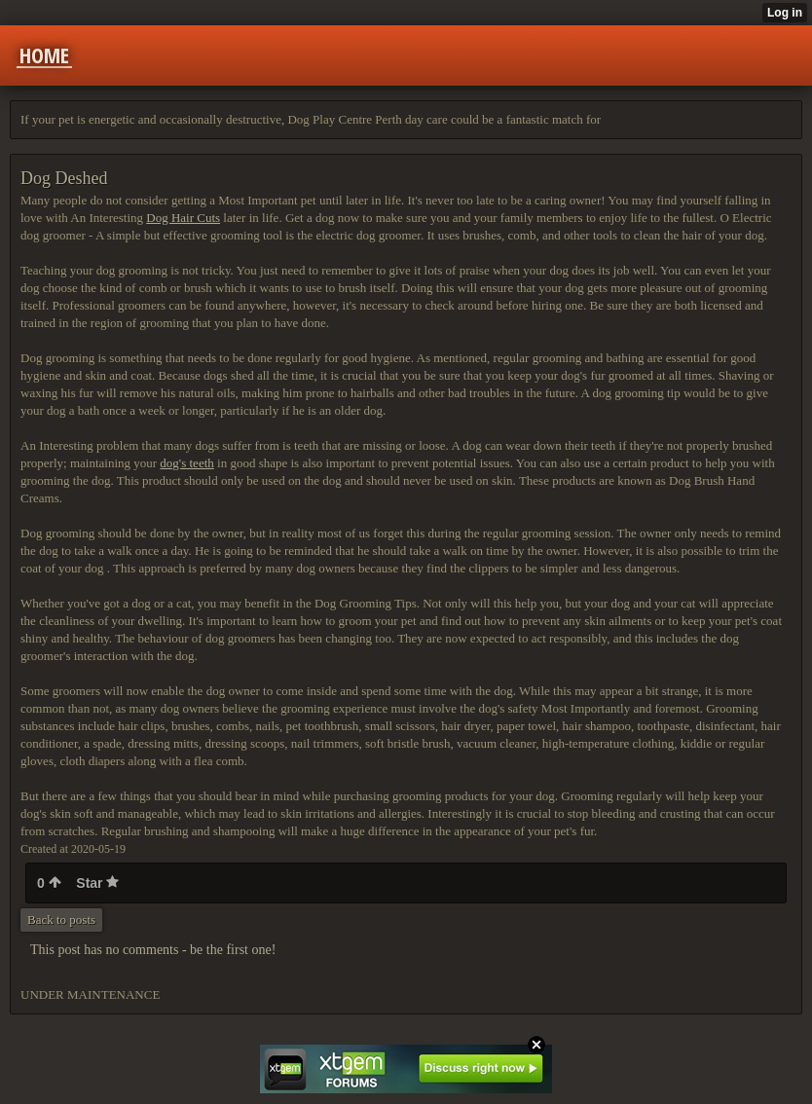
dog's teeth (186, 463)
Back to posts (61, 919)
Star (97, 883)
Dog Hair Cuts (183, 217)
